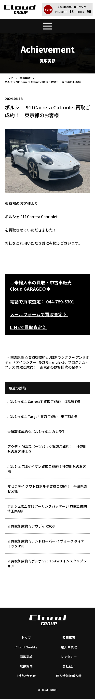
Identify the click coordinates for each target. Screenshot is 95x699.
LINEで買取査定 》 (28, 327)
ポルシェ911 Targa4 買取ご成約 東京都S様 (42, 416)
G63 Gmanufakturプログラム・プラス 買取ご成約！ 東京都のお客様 (47, 365)
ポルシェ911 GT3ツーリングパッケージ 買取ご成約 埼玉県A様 (48, 509)
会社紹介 (68, 666)
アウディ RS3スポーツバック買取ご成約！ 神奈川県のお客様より (46, 449)
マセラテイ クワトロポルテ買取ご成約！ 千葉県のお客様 (47, 489)
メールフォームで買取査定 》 (39, 314)
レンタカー (69, 656)
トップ (9, 78)
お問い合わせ (26, 675)
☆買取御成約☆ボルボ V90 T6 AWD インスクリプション (47, 563)
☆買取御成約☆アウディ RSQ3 (31, 526)
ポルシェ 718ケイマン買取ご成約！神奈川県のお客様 (46, 469)
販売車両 (68, 637)
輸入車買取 (69, 647)
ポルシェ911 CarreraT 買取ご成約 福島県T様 (43, 401)
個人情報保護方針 (68, 675)
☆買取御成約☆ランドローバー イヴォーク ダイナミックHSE (45, 543)
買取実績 (25, 78)
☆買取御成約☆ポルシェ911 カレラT (36, 431)
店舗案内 (26, 666)
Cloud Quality (26, 647)
